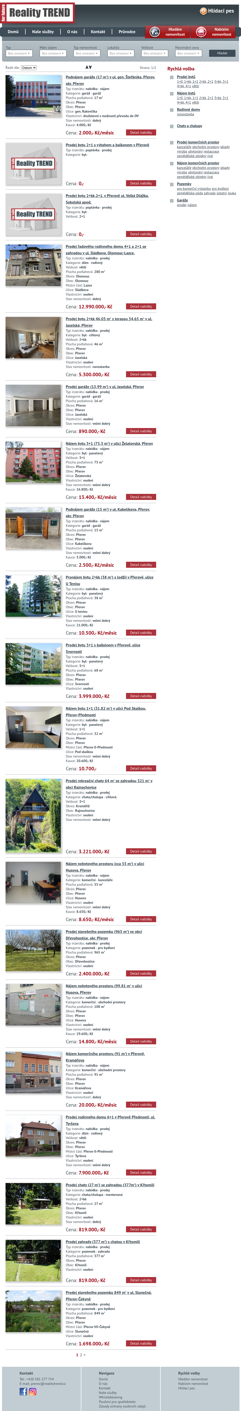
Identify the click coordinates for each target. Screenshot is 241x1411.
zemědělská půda (190, 193)
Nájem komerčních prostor (198, 163)
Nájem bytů (186, 93)
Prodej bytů (186, 76)
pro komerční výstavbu (194, 188)
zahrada (210, 193)
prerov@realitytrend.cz (48, 1383)
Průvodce (127, 31)
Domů (13, 31)
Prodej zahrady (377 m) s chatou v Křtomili (103, 1241)
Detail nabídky (141, 132)
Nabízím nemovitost (193, 1383)
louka (232, 193)
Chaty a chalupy (189, 125)
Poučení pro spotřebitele (117, 1401)
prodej (182, 205)
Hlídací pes (221, 10)
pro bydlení (220, 188)
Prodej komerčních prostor (198, 142)
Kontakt (98, 31)
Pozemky (184, 183)
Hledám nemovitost (193, 1379)
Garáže (182, 200)
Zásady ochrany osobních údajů (122, 1406)
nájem (192, 205)
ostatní (221, 193)
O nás (72, 31)
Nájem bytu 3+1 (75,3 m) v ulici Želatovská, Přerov (109, 443)
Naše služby (43, 31)
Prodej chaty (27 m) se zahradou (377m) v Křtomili (110, 1184)
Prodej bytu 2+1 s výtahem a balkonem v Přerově (107, 144)
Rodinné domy (188, 109)
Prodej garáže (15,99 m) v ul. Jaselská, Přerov (105, 386)
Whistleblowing (110, 1397)
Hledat (222, 53)
